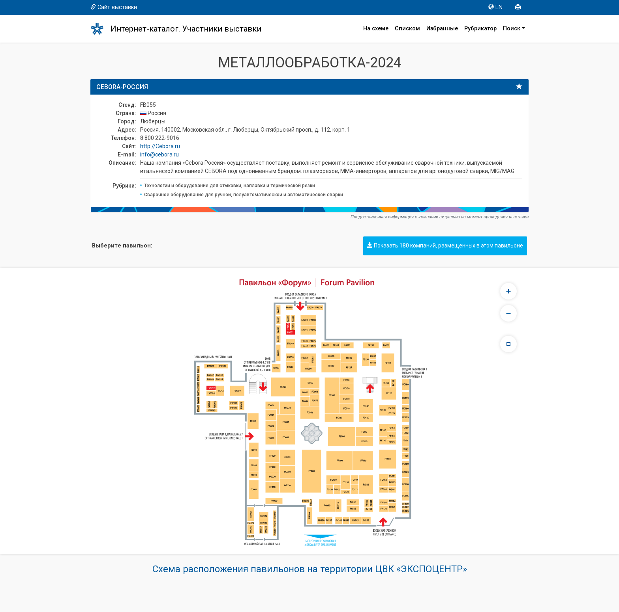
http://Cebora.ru (160, 146)
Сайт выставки (113, 7)
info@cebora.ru (159, 154)
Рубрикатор (480, 28)
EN (495, 7)
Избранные (442, 28)
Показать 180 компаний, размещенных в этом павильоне (445, 245)
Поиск (511, 28)
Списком (407, 28)
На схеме (375, 28)
